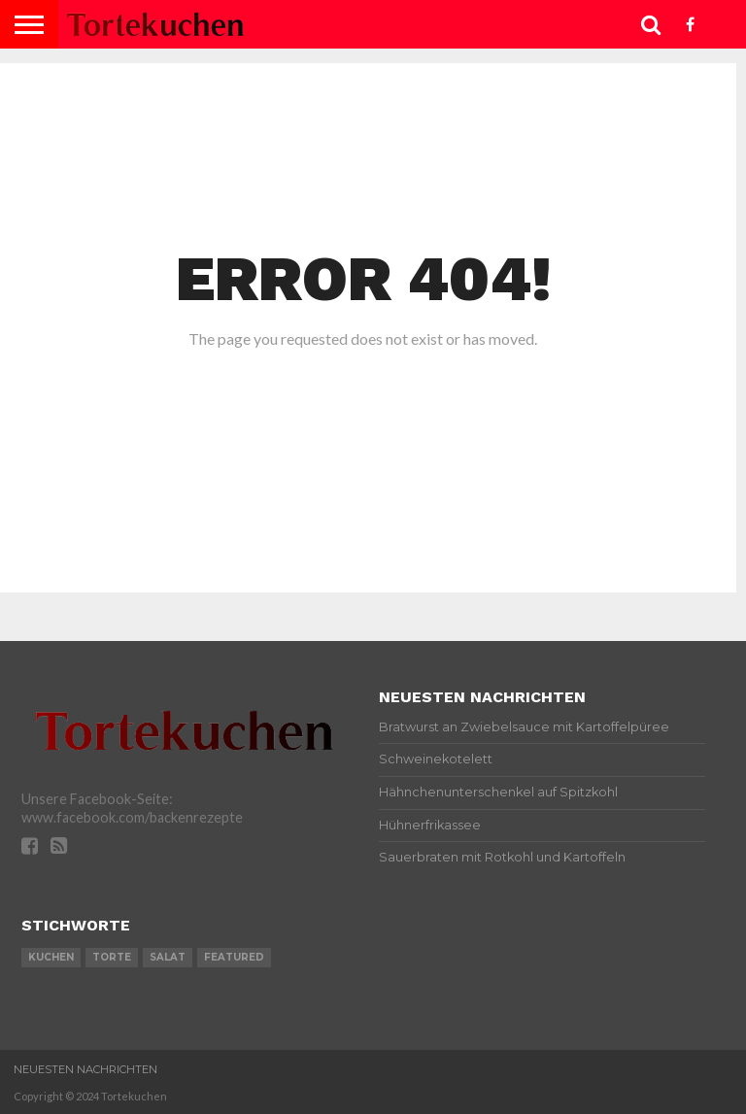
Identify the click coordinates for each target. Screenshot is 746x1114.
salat (168, 957)
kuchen (51, 957)
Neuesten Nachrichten (85, 1069)
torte (111, 957)
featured (234, 957)
